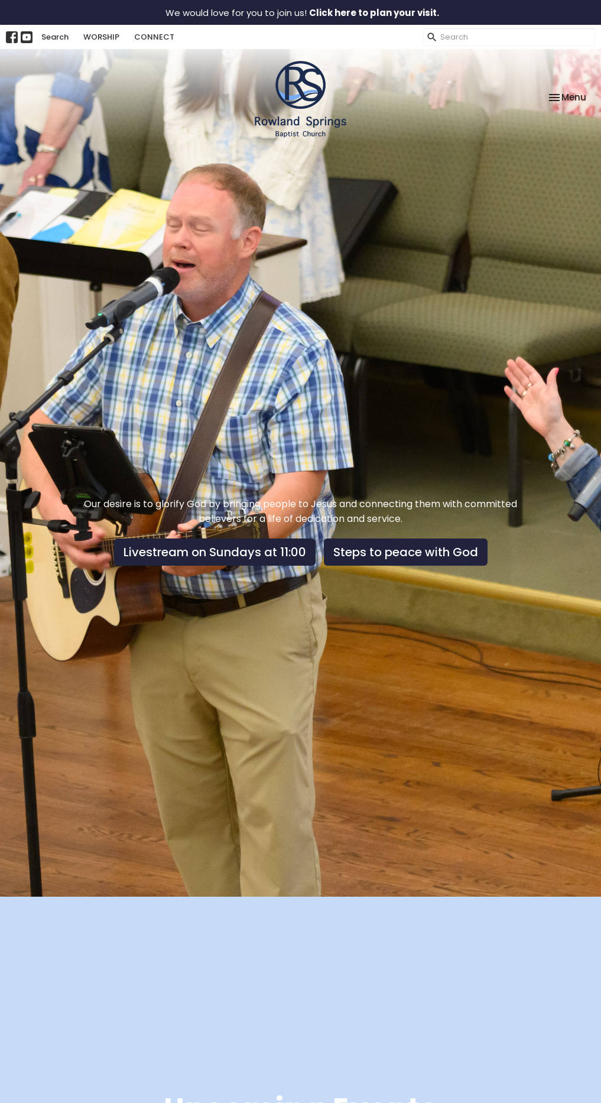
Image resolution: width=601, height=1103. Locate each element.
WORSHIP (101, 37)
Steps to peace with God (405, 552)
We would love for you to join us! (302, 13)
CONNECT (154, 37)
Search (55, 37)
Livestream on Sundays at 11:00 (215, 552)
